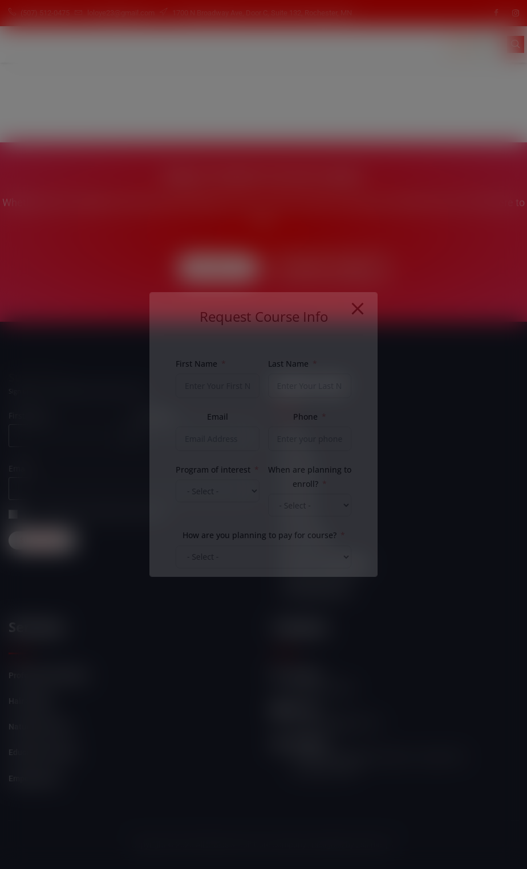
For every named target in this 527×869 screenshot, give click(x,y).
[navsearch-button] (515, 44)
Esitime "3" (376, 844)
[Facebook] (496, 13)
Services (298, 488)
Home (293, 438)
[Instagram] (515, 13)
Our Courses (304, 538)
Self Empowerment (316, 588)
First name (29, 415)
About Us (298, 463)
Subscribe (42, 540)
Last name (153, 415)
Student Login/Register (324, 563)
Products (298, 513)
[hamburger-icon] (460, 44)
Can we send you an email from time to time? (98, 514)
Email (19, 468)
